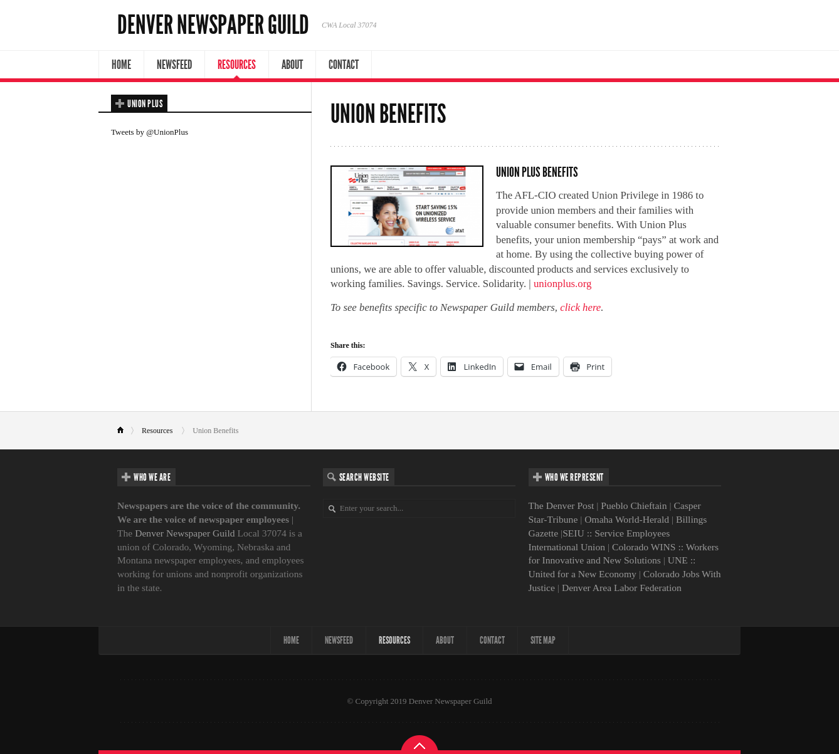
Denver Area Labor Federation (622, 587)
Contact (344, 64)
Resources (237, 64)
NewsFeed (174, 64)
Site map (543, 640)
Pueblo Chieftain (634, 505)
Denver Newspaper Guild (213, 25)
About (292, 64)
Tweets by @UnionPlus (149, 132)
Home (121, 64)
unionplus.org (562, 284)
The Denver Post (561, 505)
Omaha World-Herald (626, 519)
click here (580, 307)
